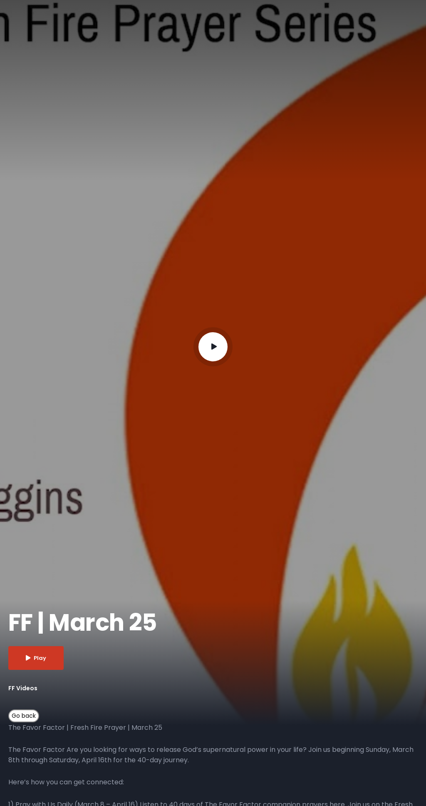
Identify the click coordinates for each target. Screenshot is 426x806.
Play (36, 658)
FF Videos (22, 688)
